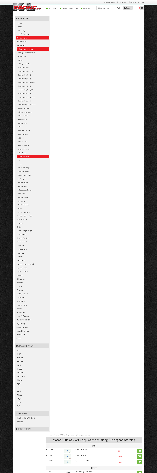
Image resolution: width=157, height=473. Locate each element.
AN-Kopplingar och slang (70, 17)
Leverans (49, 457)
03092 (53, 90)
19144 (53, 60)
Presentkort (23, 429)
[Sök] (108, 8)
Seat (18, 391)
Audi (18, 351)
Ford (18, 365)
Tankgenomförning (86, 17)
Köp (139, 33)
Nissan (19, 380)
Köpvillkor (132, 2)
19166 (53, 78)
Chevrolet (20, 362)
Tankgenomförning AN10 (80, 43)
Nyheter (141, 2)
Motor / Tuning (56, 17)
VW (18, 406)
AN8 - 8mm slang (77, 66)
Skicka (85, 444)
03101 (53, 32)
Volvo (18, 403)
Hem (48, 17)
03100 (53, 43)
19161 (53, 66)
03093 (53, 96)
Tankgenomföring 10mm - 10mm (82, 60)
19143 (53, 54)
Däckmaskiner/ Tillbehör (25, 418)
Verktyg (19, 422)
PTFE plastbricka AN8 (79, 78)
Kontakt (123, 2)
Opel (18, 384)
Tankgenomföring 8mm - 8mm (82, 54)
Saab (18, 388)
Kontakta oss (50, 453)
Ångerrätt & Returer (53, 460)
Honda (19, 369)
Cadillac (19, 358)
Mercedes (20, 373)
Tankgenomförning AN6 (79, 32)
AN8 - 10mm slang (78, 72)
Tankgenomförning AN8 (79, 37)
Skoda (19, 395)
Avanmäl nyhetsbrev (20, 464)
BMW (18, 354)
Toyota (19, 399)
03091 (53, 84)
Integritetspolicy (51, 462)
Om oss (81, 453)
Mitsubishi (20, 377)
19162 (53, 72)
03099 (53, 38)
